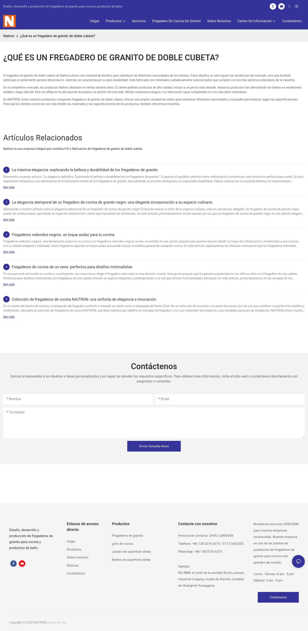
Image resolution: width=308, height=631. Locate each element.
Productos (74, 549)
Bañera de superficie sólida (131, 560)
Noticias (72, 565)
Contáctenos (76, 573)
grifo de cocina (122, 544)
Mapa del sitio (57, 622)
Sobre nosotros (78, 557)
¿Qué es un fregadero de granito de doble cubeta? (57, 36)
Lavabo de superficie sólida (131, 552)
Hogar (71, 541)
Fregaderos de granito (127, 536)
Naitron (8, 36)
